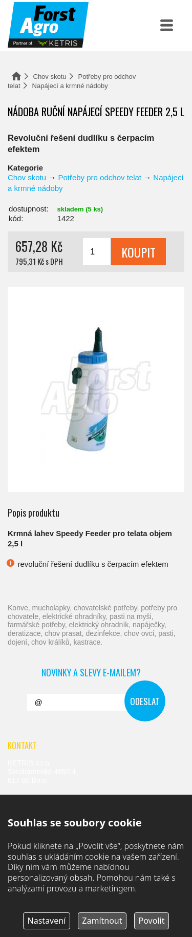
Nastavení (47, 920)
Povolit (152, 920)
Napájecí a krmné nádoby (70, 86)
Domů (16, 76)
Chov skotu (50, 76)
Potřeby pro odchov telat (99, 177)
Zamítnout (102, 920)
